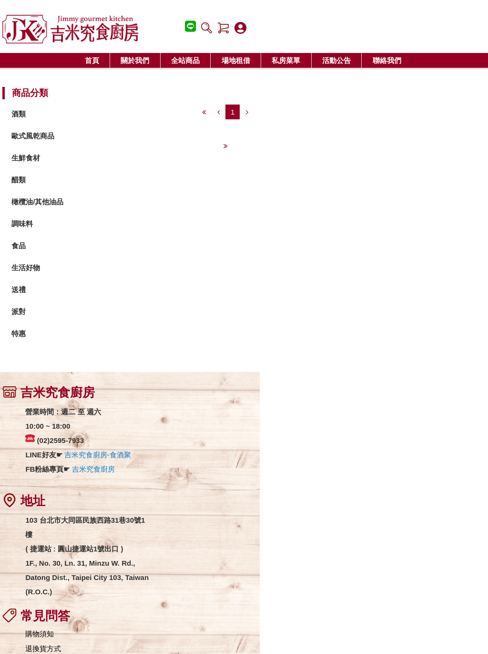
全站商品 (185, 60)
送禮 (21, 290)
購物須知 (202, 412)
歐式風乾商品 (35, 137)
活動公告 (336, 60)
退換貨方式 (206, 427)
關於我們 (135, 60)
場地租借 (236, 60)
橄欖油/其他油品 (40, 203)
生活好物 (28, 268)
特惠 (21, 334)
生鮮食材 (28, 159)
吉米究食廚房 (95, 471)
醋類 (21, 181)
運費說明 (202, 442)
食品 (21, 247)
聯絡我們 (387, 60)
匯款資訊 (202, 457)
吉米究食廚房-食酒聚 (100, 457)
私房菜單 (286, 60)
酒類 (21, 115)
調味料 (24, 225)
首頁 (92, 60)
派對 (21, 312)
